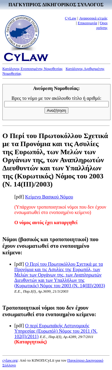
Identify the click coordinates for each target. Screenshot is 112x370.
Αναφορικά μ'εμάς (93, 18)
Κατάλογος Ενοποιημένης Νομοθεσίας (32, 68)
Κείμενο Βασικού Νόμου (49, 196)
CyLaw (70, 18)
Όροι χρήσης (102, 25)
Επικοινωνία (87, 23)
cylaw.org (10, 360)
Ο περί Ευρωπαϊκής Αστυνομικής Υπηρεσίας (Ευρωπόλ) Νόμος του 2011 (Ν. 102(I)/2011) (55, 331)
